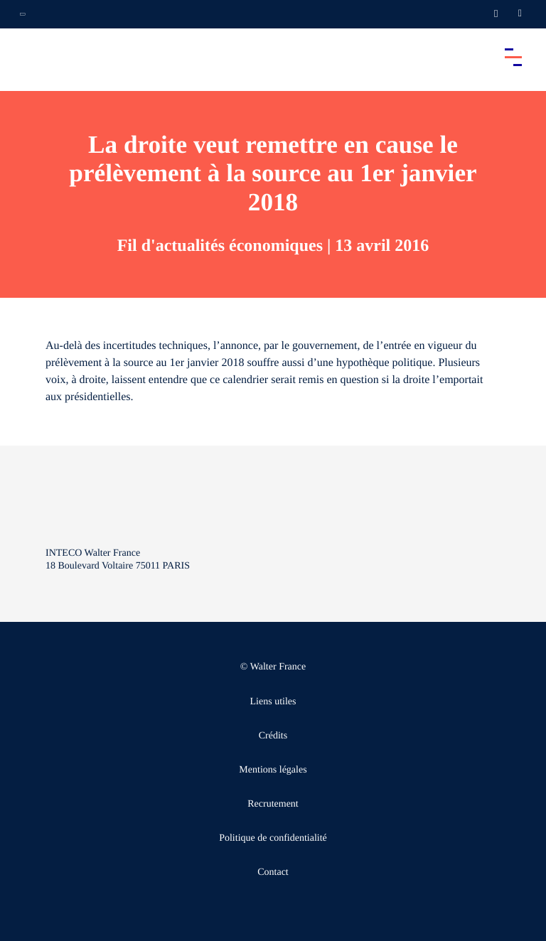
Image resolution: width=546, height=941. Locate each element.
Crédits (273, 736)
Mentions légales (272, 770)
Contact (273, 872)
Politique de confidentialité (273, 838)
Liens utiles (273, 702)
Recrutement (273, 804)
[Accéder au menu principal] (513, 56)
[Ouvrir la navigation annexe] (22, 14)
